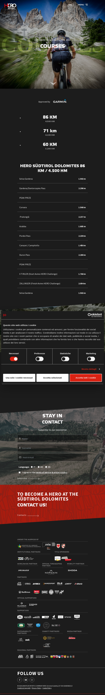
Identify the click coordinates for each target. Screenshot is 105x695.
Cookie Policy (47, 688)
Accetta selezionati (52, 378)
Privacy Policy (36, 688)
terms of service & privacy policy (51, 472)
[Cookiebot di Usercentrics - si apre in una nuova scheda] (90, 315)
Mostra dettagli (88, 369)
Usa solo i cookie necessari (19, 378)
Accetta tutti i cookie (86, 378)
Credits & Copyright (24, 688)
